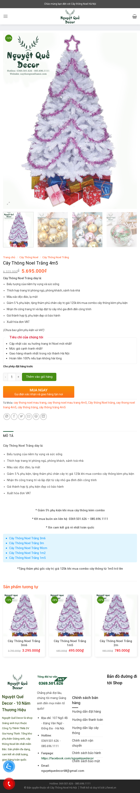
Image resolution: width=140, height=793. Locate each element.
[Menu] (5, 16)
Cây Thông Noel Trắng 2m (116, 643)
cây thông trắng (28, 407)
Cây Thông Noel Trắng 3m (26, 543)
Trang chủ (9, 257)
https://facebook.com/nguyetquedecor (67, 758)
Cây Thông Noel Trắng (55, 257)
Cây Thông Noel (28, 257)
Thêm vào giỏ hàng (39, 377)
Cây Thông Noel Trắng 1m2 (27, 553)
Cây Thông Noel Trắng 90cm (28, 548)
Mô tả (8, 436)
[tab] (8, 436)
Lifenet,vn (110, 787)
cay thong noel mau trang (30, 402)
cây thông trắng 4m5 (52, 407)
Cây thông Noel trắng (101, 402)
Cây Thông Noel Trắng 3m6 (27, 538)
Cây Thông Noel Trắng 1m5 (27, 558)
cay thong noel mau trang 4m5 (67, 402)
